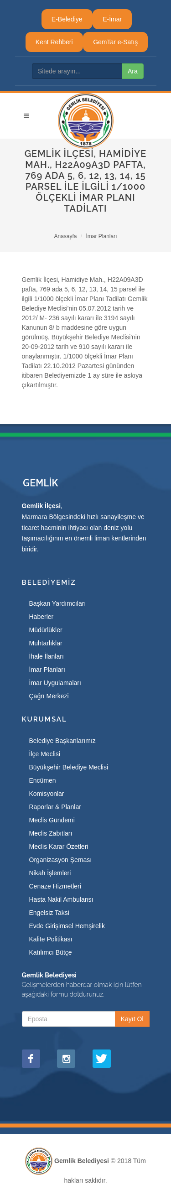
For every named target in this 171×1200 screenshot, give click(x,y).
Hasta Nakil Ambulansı (61, 899)
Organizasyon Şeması (60, 859)
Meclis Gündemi (52, 820)
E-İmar (112, 19)
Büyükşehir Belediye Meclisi (69, 767)
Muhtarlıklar (45, 643)
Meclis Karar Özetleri (58, 846)
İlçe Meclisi (44, 754)
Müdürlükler (45, 630)
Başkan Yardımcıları (57, 603)
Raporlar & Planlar (55, 806)
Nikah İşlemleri (50, 873)
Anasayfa (65, 236)
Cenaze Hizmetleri (55, 886)
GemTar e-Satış (115, 42)
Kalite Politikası (51, 939)
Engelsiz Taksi (49, 912)
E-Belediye (67, 19)
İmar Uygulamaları (55, 682)
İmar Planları (101, 236)
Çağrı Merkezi (49, 696)
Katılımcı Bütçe (50, 952)
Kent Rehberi (54, 42)
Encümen (42, 780)
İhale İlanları (46, 656)
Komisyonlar (46, 793)
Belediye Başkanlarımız (62, 740)
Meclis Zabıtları (51, 833)
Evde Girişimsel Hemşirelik (67, 926)
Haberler (41, 616)
